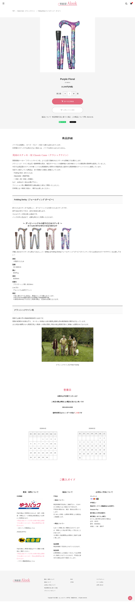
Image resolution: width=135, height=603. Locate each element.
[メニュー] (3, 3)
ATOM (71, 582)
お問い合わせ (100, 585)
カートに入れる (67, 101)
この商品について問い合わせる (82, 117)
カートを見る (100, 582)
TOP (13, 11)
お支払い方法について (49, 585)
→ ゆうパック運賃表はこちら (26, 528)
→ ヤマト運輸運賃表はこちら (26, 561)
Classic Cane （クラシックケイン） (26, 11)
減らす (65, 93)
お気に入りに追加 (67, 110)
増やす (74, 93)
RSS (71, 579)
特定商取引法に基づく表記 (61, 117)
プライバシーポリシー (49, 590)
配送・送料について (49, 579)
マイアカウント (100, 579)
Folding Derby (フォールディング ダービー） (49, 11)
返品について (46, 117)
